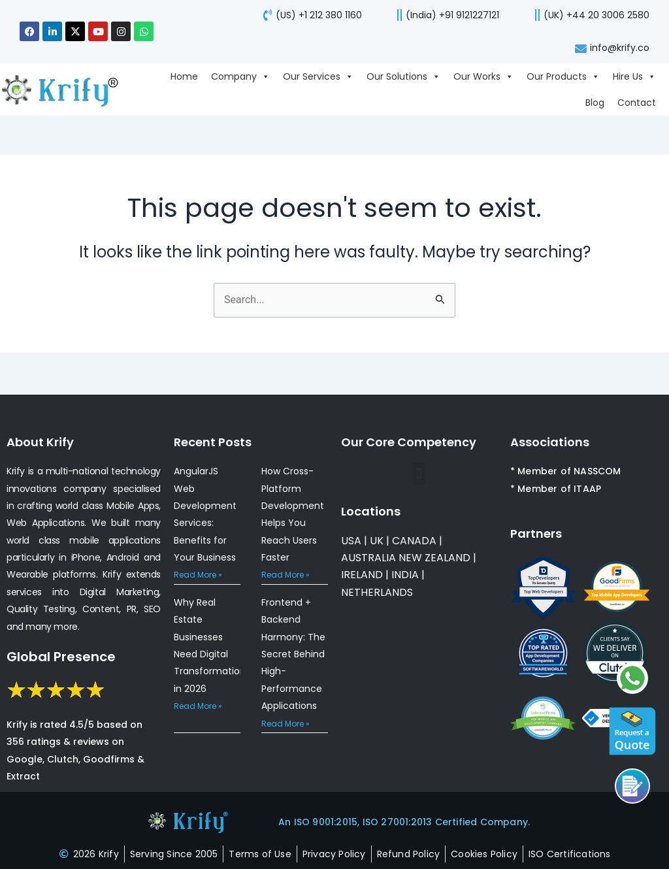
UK (376, 540)
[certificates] (570, 853)
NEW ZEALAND (434, 557)
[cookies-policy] (484, 853)
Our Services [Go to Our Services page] (318, 76)
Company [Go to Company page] (240, 76)
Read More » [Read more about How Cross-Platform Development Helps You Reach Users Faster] (285, 574)
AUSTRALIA (368, 557)
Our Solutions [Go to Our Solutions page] (403, 76)
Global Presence (61, 657)
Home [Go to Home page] (184, 76)
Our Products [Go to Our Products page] (563, 76)
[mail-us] (610, 47)
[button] (419, 473)
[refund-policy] (408, 853)
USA (351, 540)
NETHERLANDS (377, 592)
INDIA (405, 574)
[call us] (444, 15)
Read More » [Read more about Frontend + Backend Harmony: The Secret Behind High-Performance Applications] (285, 723)
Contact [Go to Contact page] (636, 102)
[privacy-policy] (334, 853)
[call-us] (309, 15)
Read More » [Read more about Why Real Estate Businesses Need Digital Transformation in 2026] (198, 706)
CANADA (414, 540)
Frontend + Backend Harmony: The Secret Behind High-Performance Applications (293, 654)
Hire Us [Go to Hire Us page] (634, 76)
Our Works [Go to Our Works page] (483, 76)
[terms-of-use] (260, 853)
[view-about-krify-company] (66, 89)
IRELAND (362, 574)
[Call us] (632, 786)
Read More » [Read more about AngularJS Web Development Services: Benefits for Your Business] (198, 574)
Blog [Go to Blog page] (594, 102)
